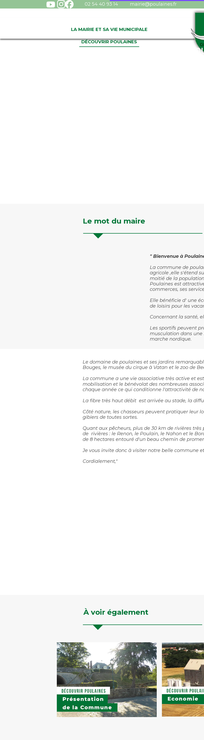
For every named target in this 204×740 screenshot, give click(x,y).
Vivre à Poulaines (175, 29)
